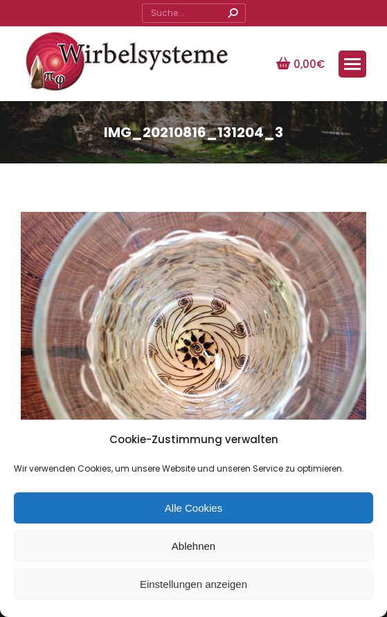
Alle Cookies (193, 508)
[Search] (194, 13)
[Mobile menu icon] (352, 64)
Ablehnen (193, 546)
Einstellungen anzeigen (193, 584)
